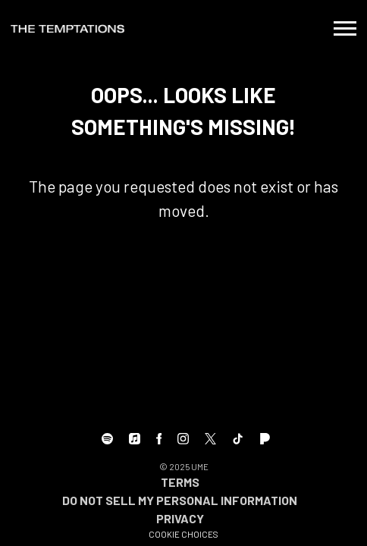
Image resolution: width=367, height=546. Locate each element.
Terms (180, 482)
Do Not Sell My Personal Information (179, 500)
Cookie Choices (183, 534)
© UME (184, 467)
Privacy (180, 518)
